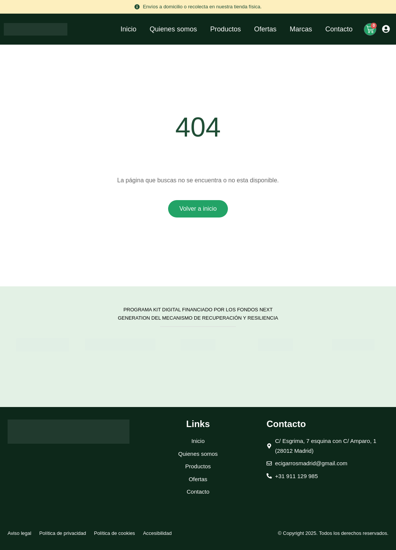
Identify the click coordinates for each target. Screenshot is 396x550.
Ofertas (265, 29)
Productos (225, 29)
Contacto (338, 29)
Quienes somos (173, 29)
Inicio (128, 29)
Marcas (301, 29)
